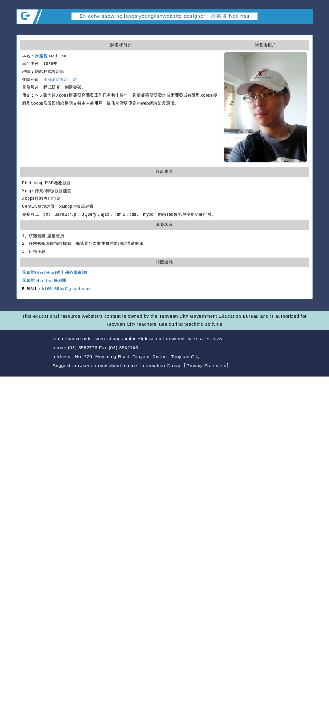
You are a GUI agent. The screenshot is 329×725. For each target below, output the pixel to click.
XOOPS (201, 339)
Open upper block (305, 30)
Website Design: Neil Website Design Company (33, 353)
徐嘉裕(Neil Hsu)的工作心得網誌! (55, 273)
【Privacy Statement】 (207, 365)
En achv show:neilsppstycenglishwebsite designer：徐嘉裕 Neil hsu (165, 16)
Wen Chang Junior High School (129, 339)
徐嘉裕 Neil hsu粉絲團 (44, 280)
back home (271, 349)
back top (300, 349)
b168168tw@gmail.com (66, 288)
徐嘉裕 (41, 56)
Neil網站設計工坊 (60, 79)
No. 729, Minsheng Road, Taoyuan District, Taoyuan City (137, 356)
